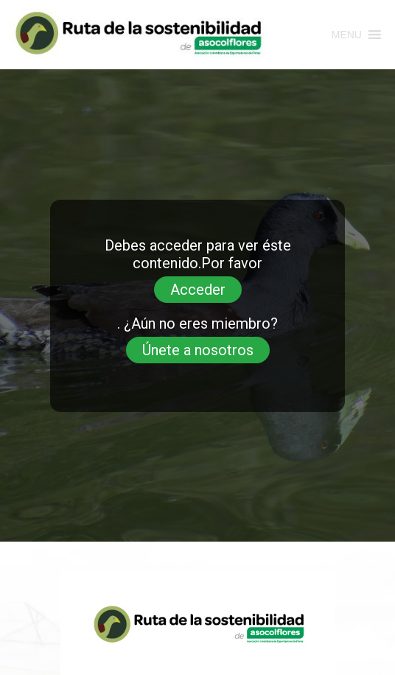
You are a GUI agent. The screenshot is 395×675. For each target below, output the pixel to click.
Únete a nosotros (198, 350)
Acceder (198, 289)
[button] (347, 34)
